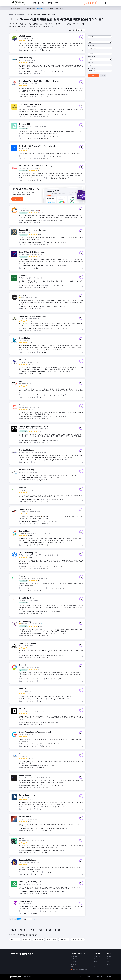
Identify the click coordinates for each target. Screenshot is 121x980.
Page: (24, 919)
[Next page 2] (19, 919)
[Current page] (29, 919)
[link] (50, 3)
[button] (100, 3)
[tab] (12, 930)
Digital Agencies (19, 14)
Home (11, 14)
